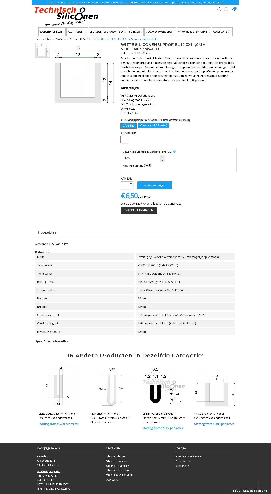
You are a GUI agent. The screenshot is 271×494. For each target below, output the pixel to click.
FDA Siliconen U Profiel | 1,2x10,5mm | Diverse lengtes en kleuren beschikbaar (111, 418)
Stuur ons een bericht (250, 491)
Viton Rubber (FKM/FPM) (120, 475)
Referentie (41, 244)
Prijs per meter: (133, 165)
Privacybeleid (182, 461)
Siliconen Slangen (116, 456)
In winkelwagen (154, 185)
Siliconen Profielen (116, 461)
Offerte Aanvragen (138, 210)
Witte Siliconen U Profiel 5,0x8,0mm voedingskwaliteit (212, 415)
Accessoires (113, 479)
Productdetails (47, 232)
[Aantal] (125, 185)
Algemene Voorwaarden (188, 456)
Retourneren (182, 465)
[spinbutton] (143, 158)
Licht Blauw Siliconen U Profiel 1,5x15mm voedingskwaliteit (57, 415)
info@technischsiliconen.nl (140, 2)
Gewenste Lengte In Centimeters (147, 151)
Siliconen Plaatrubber (118, 465)
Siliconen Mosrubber (117, 470)
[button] (162, 156)
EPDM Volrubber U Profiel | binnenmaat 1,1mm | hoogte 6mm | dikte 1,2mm (163, 418)
